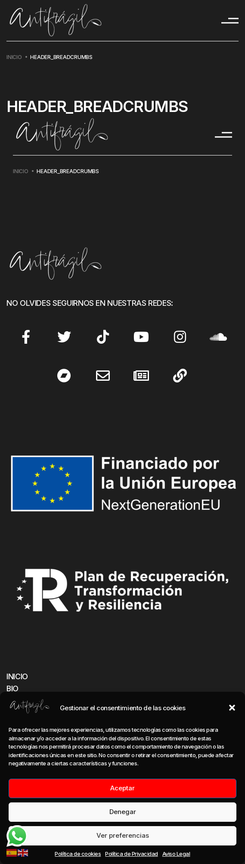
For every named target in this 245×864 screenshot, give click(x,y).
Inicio (14, 57)
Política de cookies (78, 853)
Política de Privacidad (131, 853)
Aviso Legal (176, 853)
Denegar (122, 812)
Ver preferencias (122, 835)
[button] (232, 707)
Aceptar (122, 788)
